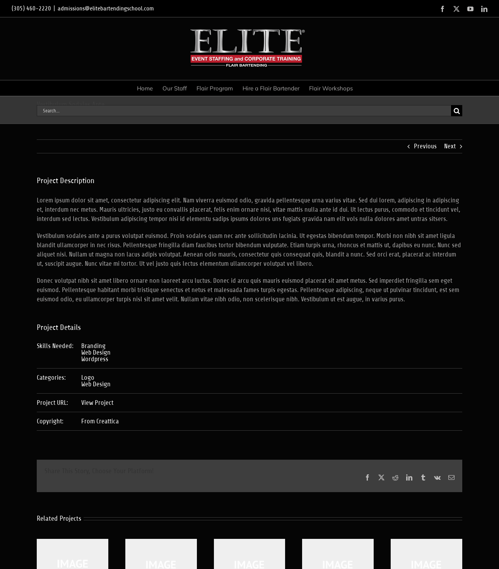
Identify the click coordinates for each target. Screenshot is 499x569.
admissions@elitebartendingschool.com (106, 8)
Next (450, 146)
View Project (97, 402)
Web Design (96, 352)
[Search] (456, 110)
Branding (93, 346)
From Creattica (100, 421)
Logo (87, 377)
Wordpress (94, 359)
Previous (425, 146)
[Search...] (244, 110)
